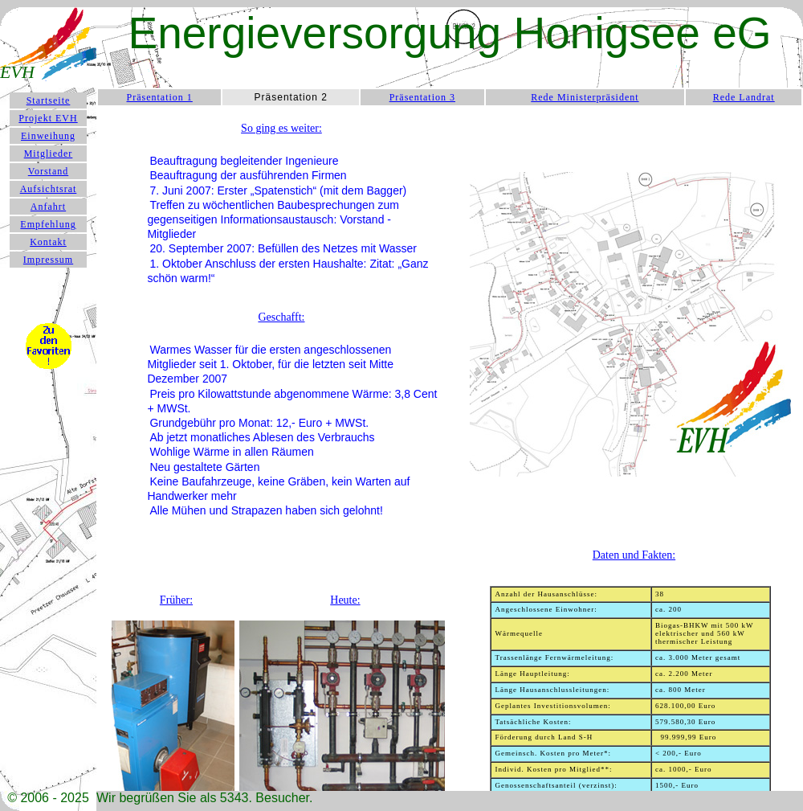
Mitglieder (48, 153)
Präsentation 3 (422, 97)
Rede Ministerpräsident (584, 97)
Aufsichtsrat (48, 189)
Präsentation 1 (160, 97)
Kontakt (48, 242)
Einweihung (48, 135)
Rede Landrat (744, 97)
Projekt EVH (47, 118)
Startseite (48, 100)
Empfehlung (47, 224)
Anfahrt (48, 206)
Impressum (48, 259)
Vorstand (48, 171)
